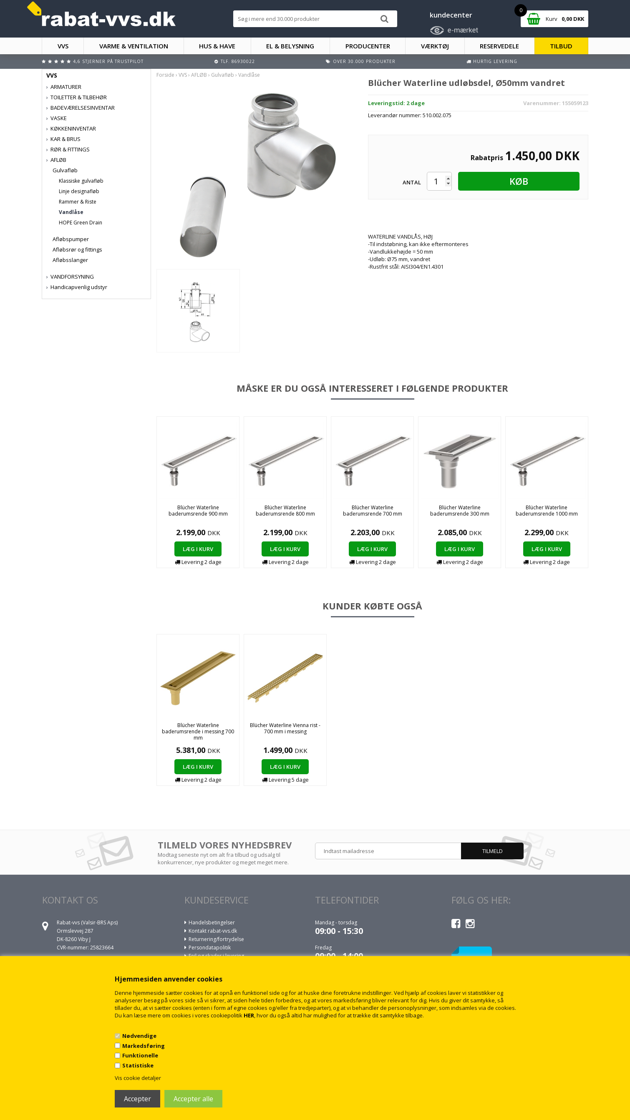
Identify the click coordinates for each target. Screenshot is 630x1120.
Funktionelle (140, 1055)
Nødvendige (139, 1035)
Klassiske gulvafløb (81, 180)
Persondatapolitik (210, 947)
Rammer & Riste (77, 201)
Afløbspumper (71, 239)
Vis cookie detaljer (138, 1078)
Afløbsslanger (70, 260)
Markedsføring (143, 1046)
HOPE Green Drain (80, 222)
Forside (165, 74)
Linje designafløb (79, 191)
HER (249, 1015)
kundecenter (451, 15)
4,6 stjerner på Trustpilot (108, 61)
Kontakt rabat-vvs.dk (213, 930)
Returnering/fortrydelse (216, 939)
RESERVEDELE (499, 46)
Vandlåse (71, 212)
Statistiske (138, 1065)
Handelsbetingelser (212, 922)
